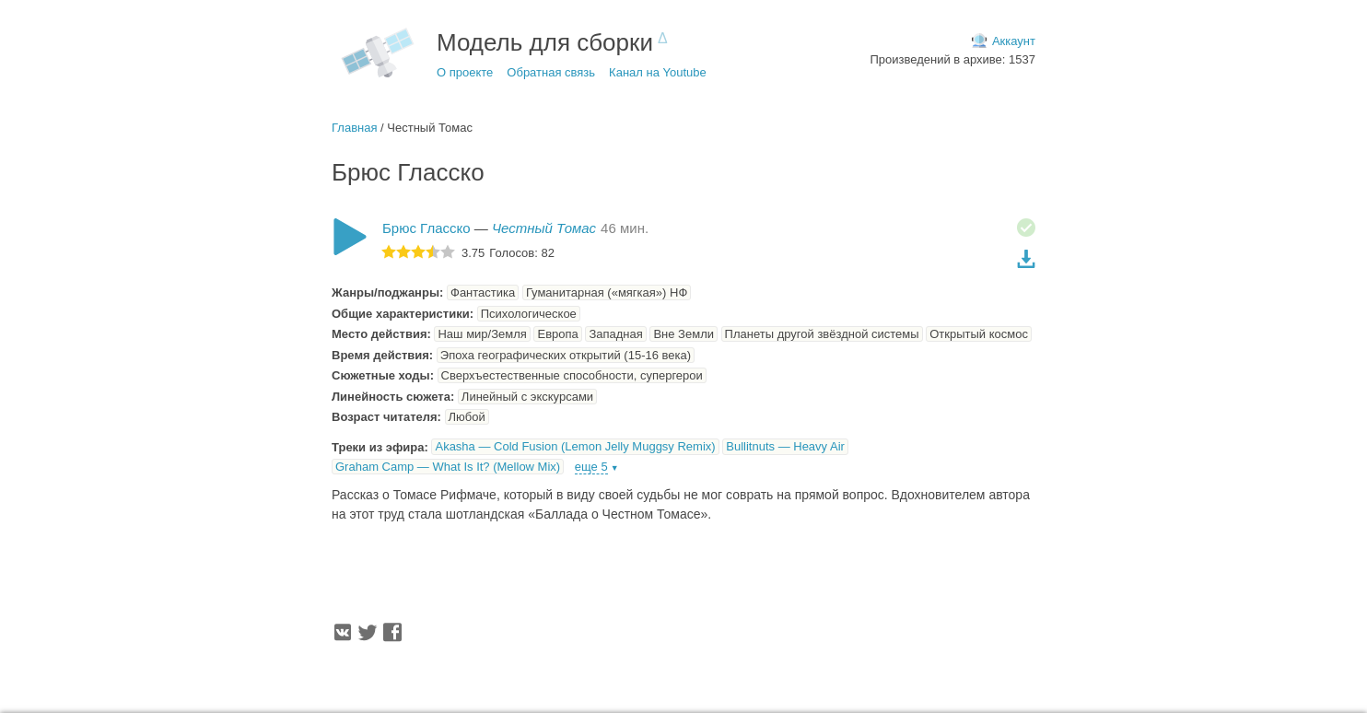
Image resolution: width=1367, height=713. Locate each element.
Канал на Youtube (658, 72)
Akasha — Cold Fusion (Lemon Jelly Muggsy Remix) (575, 446)
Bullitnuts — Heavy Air (785, 446)
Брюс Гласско (426, 228)
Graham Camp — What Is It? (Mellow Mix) (447, 466)
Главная (354, 127)
